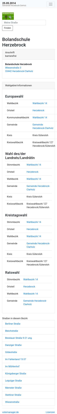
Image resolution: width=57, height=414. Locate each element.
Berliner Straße (12, 323)
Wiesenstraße (12, 402)
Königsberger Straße (15, 373)
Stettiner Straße (13, 395)
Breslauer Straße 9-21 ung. (18, 338)
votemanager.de (10, 412)
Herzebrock (38, 110)
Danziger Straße (13, 345)
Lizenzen (50, 412)
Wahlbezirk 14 (40, 103)
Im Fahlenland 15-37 (15, 359)
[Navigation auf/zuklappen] (51, 4)
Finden (7, 28)
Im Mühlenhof (12, 366)
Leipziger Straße (13, 380)
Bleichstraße (11, 330)
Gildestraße (11, 352)
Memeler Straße (13, 387)
